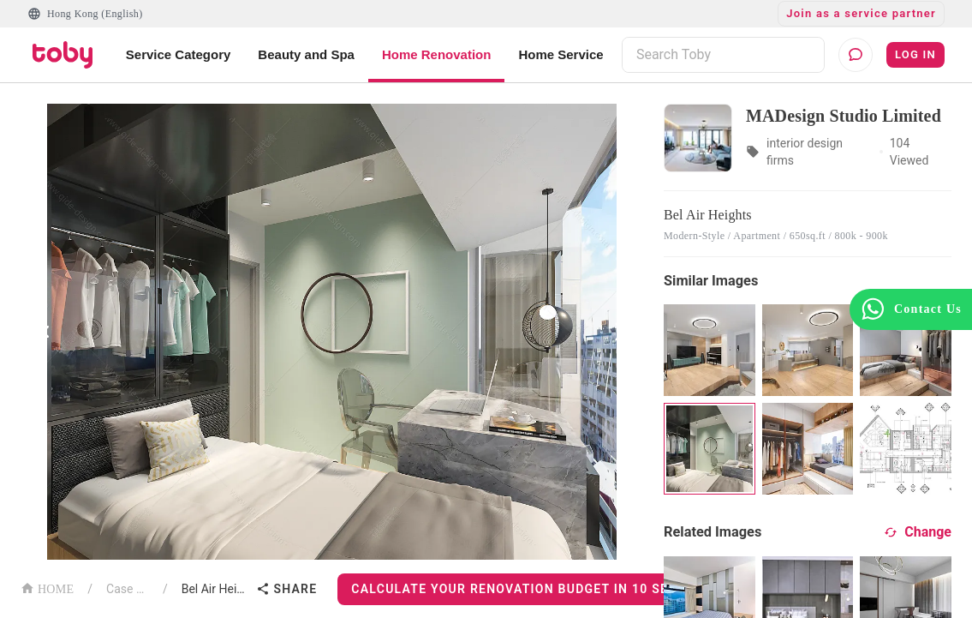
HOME (47, 587)
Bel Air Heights (216, 589)
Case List (127, 589)
